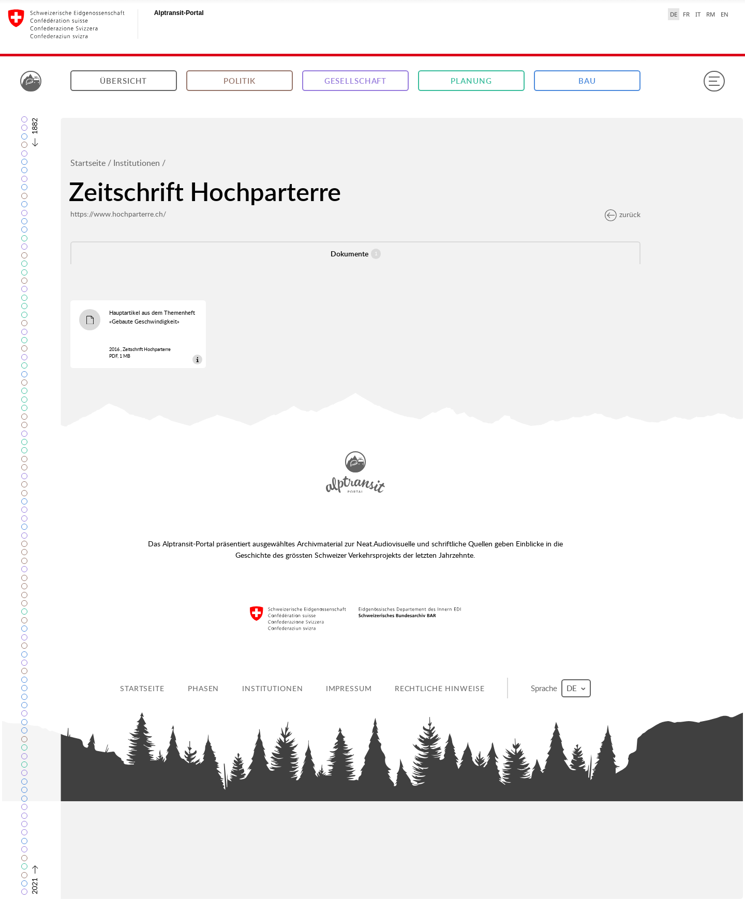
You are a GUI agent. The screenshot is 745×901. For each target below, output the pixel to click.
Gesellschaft (355, 80)
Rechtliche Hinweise (440, 688)
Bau (587, 80)
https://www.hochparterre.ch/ (118, 214)
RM (710, 14)
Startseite (88, 163)
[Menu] (714, 81)
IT (698, 14)
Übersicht (123, 80)
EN (724, 14)
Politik (240, 80)
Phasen (203, 688)
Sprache (561, 688)
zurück (622, 214)
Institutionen (136, 163)
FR (686, 14)
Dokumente (356, 254)
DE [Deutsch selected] (673, 14)
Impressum (349, 688)
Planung (471, 80)
